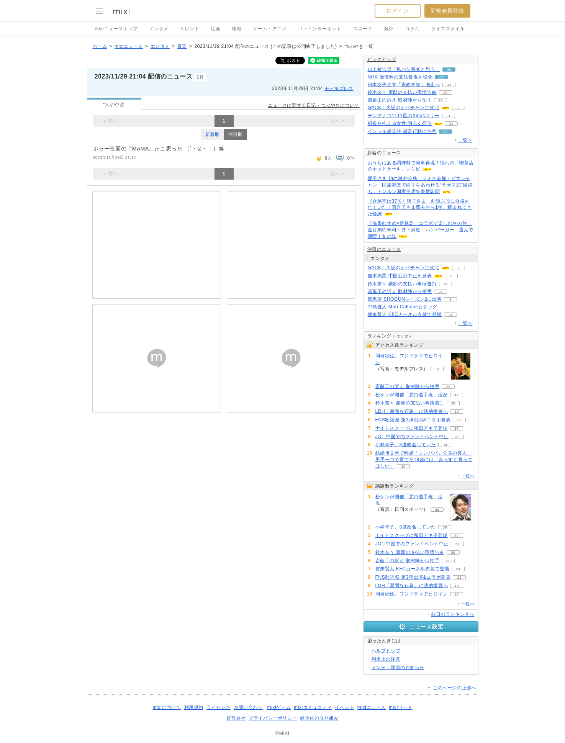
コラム (412, 28)
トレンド (189, 28)
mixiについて (166, 707)
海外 (388, 28)
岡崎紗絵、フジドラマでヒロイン (409, 359)
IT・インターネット (320, 28)
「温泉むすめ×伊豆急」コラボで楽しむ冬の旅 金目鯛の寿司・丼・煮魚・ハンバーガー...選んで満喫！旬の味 (420, 230)
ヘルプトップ (386, 650)
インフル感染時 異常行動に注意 (402, 131)
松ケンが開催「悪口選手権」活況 (411, 395)
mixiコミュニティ (313, 707)
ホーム (100, 46)
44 (456, 395)
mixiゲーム (279, 707)
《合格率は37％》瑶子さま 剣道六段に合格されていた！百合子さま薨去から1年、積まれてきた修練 (420, 207)
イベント (344, 707)
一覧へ (465, 140)
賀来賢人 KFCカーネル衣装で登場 (405, 314)
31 (448, 116)
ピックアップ (381, 59)
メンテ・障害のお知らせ (398, 667)
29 (445, 92)
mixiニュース (129, 46)
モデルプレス (339, 88)
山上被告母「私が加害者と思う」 (404, 69)
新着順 (212, 134)
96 (449, 69)
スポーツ (362, 28)
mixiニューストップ (116, 28)
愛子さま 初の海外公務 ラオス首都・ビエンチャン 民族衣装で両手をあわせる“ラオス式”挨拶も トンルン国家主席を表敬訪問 (420, 185)
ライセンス (218, 707)
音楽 (182, 46)
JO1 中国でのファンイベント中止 (412, 436)
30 (449, 85)
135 (441, 77)
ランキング (379, 336)
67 (445, 131)
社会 (215, 28)
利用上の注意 (386, 659)
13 (437, 369)
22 (459, 420)
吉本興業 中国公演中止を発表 (400, 275)
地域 (236, 28)
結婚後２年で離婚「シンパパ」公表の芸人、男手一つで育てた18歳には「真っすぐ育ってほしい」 (424, 459)
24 (451, 123)
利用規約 (193, 707)
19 (457, 411)
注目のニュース (384, 249)
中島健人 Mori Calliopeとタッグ (403, 306)
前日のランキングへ (452, 614)
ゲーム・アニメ (270, 28)
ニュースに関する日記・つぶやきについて (313, 105)
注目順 (235, 134)
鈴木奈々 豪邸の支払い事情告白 (402, 92)
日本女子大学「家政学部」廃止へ (404, 84)
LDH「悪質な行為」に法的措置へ (411, 411)
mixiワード (401, 707)
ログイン (397, 11)
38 (444, 445)
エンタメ (158, 28)
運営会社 (236, 718)
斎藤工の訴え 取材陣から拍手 (400, 100)
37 (456, 428)
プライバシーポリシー (273, 718)
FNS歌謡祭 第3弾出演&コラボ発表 (413, 419)
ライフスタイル (448, 28)
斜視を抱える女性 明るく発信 (400, 123)
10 (403, 466)
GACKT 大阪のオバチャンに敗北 (403, 107)
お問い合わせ (248, 707)
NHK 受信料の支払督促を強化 (400, 77)
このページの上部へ (454, 688)
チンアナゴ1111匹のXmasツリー (404, 115)
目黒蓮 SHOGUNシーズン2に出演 (405, 299)
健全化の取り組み (319, 718)
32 (457, 437)
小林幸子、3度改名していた (405, 444)
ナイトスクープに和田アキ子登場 (411, 428)
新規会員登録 (447, 11)
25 (441, 100)
